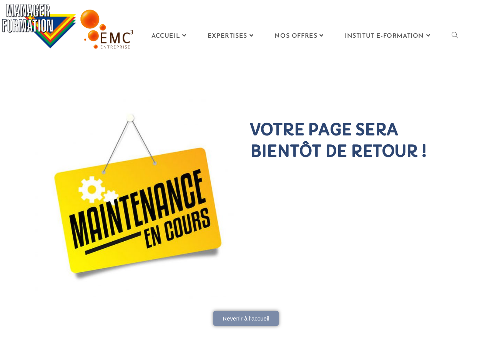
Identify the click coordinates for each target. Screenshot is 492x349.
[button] (245, 318)
